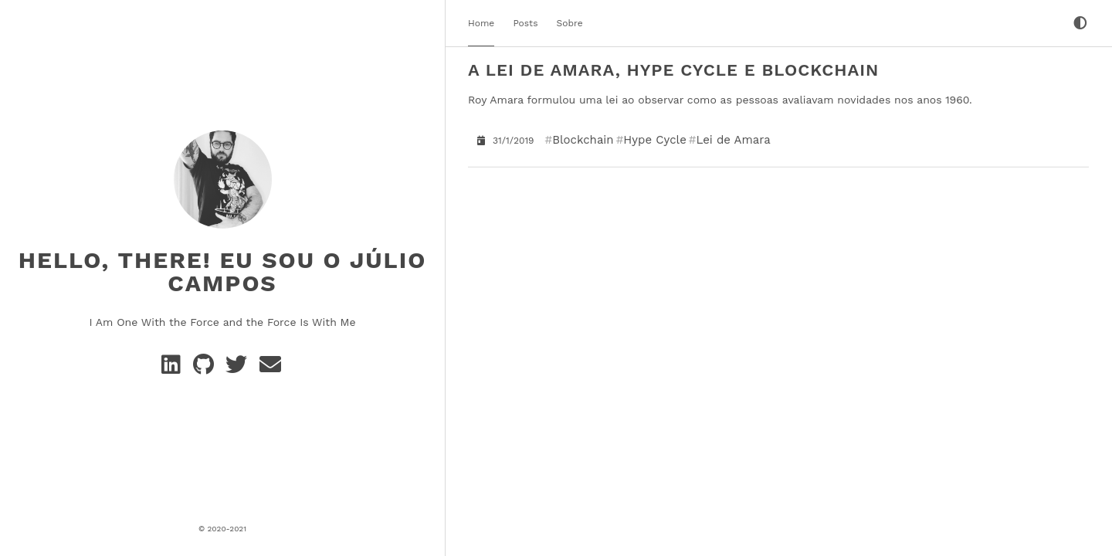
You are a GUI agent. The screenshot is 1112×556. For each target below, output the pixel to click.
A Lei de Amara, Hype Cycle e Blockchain (673, 70)
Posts (525, 23)
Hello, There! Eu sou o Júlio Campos (223, 271)
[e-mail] (271, 368)
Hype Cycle (655, 139)
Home (481, 23)
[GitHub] (206, 368)
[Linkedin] (174, 368)
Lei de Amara (733, 139)
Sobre (570, 23)
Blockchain (582, 139)
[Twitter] (239, 368)
